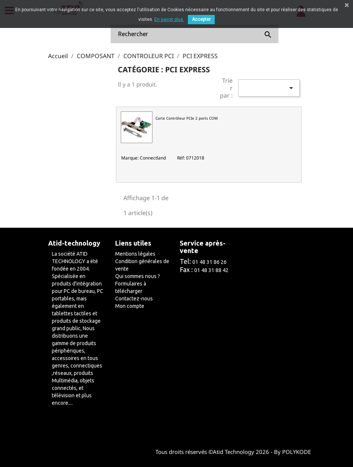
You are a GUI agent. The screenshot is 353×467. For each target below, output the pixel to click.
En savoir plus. (169, 19)
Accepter (201, 19)
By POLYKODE (292, 451)
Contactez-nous (134, 299)
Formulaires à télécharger (130, 287)
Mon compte (129, 306)
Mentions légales (135, 254)
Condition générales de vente (142, 265)
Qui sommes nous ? (137, 276)
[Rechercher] (194, 34)
